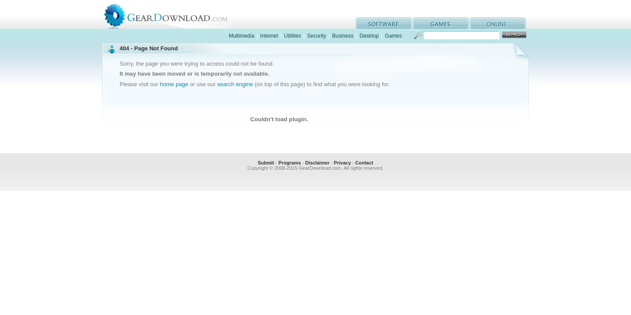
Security (316, 36)
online (498, 23)
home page (174, 84)
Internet (269, 36)
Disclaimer (317, 162)
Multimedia (241, 36)
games (441, 23)
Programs (289, 162)
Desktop (369, 36)
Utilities (292, 36)
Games (393, 36)
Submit (266, 162)
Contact (364, 162)
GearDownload (172, 14)
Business (343, 36)
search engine (235, 84)
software (384, 23)
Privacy (342, 162)
